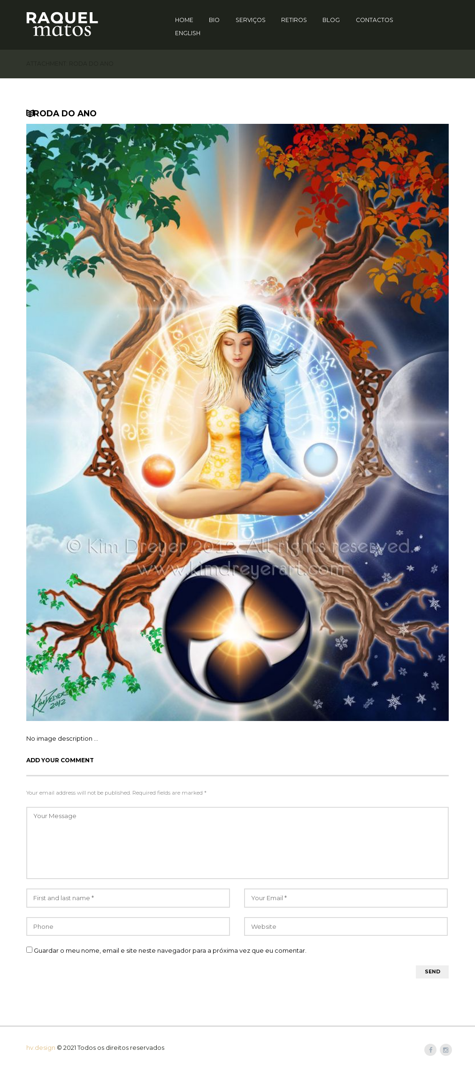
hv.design (40, 1047)
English (187, 33)
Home (184, 19)
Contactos (374, 19)
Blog (331, 19)
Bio (214, 19)
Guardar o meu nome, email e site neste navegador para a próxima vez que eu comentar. (170, 950)
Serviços (251, 19)
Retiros (294, 19)
